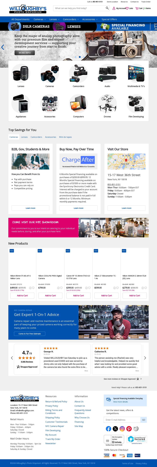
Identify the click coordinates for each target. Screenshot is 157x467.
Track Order (146, 2)
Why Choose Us (82, 417)
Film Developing (53, 430)
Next (154, 47)
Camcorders (71, 19)
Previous (2, 47)
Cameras (40, 19)
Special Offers (109, 19)
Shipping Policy (52, 417)
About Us (124, 2)
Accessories (89, 19)
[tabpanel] (78, 49)
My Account (50, 434)
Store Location (112, 2)
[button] (11, 358)
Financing (79, 421)
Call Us (95, 2)
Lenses (54, 19)
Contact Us (134, 2)
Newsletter (50, 443)
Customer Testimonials (56, 421)
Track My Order (52, 439)
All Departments (20, 19)
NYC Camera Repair (54, 426)
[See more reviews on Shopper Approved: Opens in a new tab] (120, 378)
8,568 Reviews (27, 362)
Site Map (79, 426)
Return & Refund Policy (56, 401)
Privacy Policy (51, 405)
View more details (120, 402)
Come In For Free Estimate (30, 334)
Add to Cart (22, 295)
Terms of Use (127, 463)
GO (143, 419)
